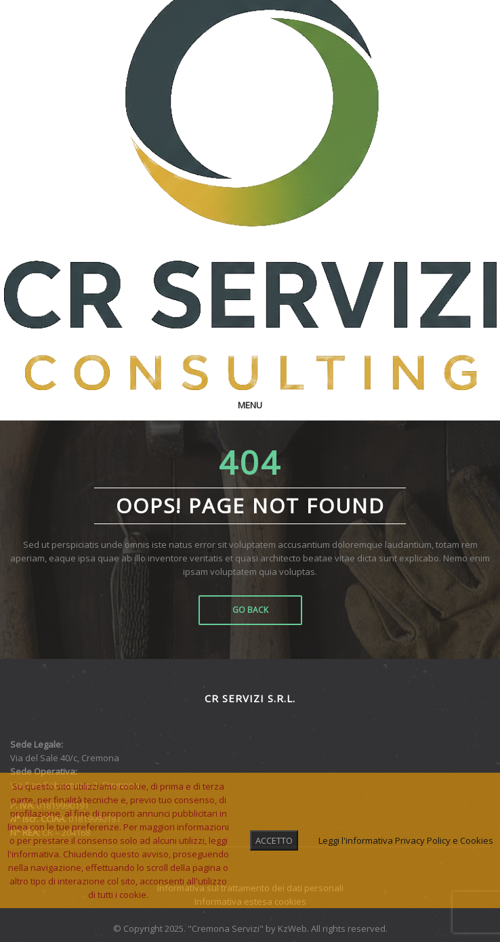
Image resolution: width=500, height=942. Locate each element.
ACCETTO (274, 840)
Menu (250, 405)
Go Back (250, 610)
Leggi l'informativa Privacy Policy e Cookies (405, 840)
